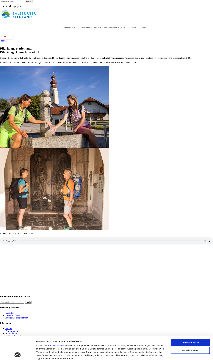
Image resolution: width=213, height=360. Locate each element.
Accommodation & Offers (116, 27)
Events (134, 27)
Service (145, 27)
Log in (28, 302)
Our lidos (9, 313)
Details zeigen (144, 354)
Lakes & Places (70, 27)
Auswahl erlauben (190, 328)
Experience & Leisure (91, 27)
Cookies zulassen (190, 320)
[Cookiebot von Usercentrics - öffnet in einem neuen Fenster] (17, 355)
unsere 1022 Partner (54, 323)
